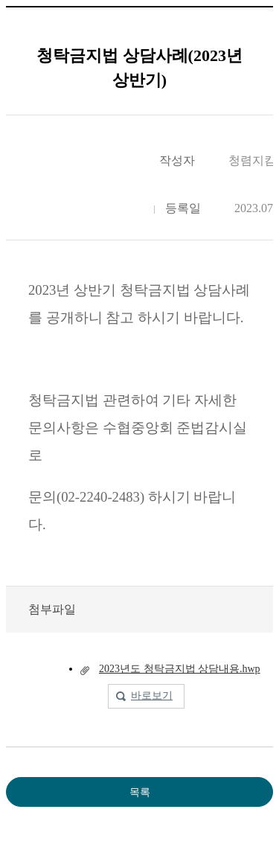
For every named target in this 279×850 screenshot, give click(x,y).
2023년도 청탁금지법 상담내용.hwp (179, 668)
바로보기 (152, 695)
